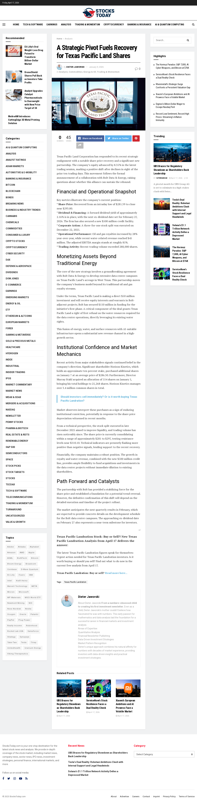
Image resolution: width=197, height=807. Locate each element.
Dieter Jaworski (75, 67)
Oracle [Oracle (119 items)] (23, 614)
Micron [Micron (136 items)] (11, 592)
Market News (14, 391)
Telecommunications (19, 497)
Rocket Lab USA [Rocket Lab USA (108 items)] (15, 631)
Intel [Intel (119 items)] (9, 581)
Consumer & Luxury (18, 235)
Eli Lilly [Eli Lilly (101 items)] (11, 575)
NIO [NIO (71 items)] (30, 603)
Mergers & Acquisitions (20, 403)
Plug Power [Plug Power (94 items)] (24, 620)
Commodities (75, 72)
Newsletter (13, 416)
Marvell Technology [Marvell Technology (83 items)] (17, 586)
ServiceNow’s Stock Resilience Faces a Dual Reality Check (96, 704)
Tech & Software (33, 24)
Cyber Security (15, 253)
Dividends (12, 272)
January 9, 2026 (96, 67)
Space (9, 459)
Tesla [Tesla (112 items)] (23, 642)
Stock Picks (13, 466)
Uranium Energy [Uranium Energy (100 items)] (33, 648)
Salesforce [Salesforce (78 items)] (33, 631)
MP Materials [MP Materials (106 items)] (14, 597)
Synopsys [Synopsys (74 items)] (24, 637)
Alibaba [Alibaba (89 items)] (22, 547)
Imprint (156, 796)
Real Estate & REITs (17, 434)
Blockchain (13, 191)
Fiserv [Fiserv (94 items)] (22, 575)
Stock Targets (15, 472)
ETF (8, 309)
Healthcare (13, 347)
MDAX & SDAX (13, 397)
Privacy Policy (169, 796)
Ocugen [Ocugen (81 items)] (11, 614)
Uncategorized (15, 515)
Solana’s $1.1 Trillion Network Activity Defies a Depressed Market (180, 232)
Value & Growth (15, 522)
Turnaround (14, 509)
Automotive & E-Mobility (21, 172)
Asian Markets (15, 166)
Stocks (10, 478)
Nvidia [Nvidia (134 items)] (28, 609)
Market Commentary (19, 384)
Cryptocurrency (114, 24)
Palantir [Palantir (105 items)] (34, 614)
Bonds (10, 197)
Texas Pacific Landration (75, 582)
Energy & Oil (89, 72)
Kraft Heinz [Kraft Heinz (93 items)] (21, 581)
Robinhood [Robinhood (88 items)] (31, 626)
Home (16, 24)
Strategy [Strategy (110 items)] (11, 637)
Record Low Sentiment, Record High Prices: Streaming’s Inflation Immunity (172, 116)
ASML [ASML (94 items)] (10, 558)
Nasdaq (10, 409)
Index (9, 359)
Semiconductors (16, 453)
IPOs (8, 378)
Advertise (124, 796)
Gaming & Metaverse (18, 334)
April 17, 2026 (63, 716)
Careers (135, 796)
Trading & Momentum (87, 24)
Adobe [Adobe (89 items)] (10, 547)
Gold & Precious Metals (21, 341)
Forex (9, 328)
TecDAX (10, 484)
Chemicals (12, 222)
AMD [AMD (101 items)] (22, 553)
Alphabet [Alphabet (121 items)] (34, 547)
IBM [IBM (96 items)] (31, 575)
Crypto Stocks (15, 241)
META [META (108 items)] (34, 586)
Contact (146, 796)
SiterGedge (161, 178)
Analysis (66, 24)
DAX (8, 259)
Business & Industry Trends (23, 210)
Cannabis (11, 216)
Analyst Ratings (16, 160)
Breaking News (15, 203)
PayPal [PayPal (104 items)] (10, 620)
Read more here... (116, 573)
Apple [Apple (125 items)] (31, 553)
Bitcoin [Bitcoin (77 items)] (34, 558)
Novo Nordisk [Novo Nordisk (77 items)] (14, 609)
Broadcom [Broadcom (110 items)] (31, 564)
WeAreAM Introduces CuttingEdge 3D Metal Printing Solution (24, 120)
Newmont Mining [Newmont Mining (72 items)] (16, 603)
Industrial (12, 366)
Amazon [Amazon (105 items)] (11, 553)
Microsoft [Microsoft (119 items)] (24, 592)
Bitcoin (10, 185)
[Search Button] (188, 40)
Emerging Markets (17, 297)
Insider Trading (15, 372)
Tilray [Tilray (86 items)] (33, 642)
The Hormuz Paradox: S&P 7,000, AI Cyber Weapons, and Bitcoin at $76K (180, 254)
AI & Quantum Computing (169, 24)
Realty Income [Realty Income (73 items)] (14, 626)
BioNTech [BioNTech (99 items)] (22, 558)
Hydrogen (12, 353)
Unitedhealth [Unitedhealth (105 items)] (13, 648)
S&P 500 (10, 447)
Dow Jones (12, 278)
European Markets (17, 322)
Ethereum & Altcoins (19, 316)
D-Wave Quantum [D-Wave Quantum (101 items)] (29, 569)
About (114, 796)
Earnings (52, 24)
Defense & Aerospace (19, 266)
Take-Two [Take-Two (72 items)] (12, 642)
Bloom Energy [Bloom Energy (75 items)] (14, 564)
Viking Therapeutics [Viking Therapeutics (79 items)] (17, 654)
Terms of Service (187, 796)
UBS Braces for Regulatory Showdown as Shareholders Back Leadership (171, 170)
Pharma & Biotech (17, 428)
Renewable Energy (17, 441)
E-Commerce (13, 284)
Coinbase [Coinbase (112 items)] (12, 569)
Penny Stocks (14, 422)
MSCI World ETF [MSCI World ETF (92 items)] (33, 597)
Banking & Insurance (139, 24)
